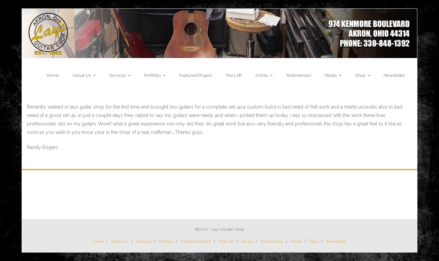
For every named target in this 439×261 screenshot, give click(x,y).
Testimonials (271, 241)
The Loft (226, 241)
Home (98, 241)
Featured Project (196, 241)
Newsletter (336, 241)
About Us (119, 241)
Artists (247, 241)
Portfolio (166, 241)
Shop (314, 241)
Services (143, 241)
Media (296, 241)
